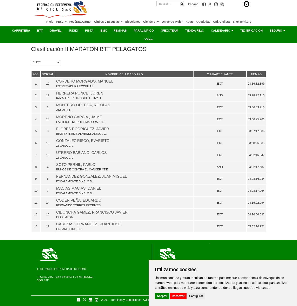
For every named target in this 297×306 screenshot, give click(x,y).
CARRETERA (21, 30)
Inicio (50, 21)
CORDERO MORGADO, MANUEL (84, 81)
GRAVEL (55, 30)
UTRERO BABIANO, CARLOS (81, 153)
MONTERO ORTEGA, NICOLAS (83, 105)
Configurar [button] (196, 296)
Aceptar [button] (162, 296)
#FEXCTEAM (169, 30)
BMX (103, 30)
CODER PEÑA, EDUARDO (78, 200)
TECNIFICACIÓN (251, 30)
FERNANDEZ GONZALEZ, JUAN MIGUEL (91, 176)
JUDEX (73, 30)
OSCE (148, 38)
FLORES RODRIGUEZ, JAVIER (82, 129)
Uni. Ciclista (221, 21)
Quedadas (203, 21)
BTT (40, 30)
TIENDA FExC (194, 30)
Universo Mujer (172, 21)
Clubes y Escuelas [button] (108, 21)
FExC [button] (61, 21)
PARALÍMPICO (144, 30)
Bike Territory (241, 21)
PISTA (89, 30)
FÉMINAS (120, 30)
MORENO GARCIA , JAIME (79, 117)
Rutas (189, 21)
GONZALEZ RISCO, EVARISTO (82, 141)
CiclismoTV (151, 21)
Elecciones (132, 21)
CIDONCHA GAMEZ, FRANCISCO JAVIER (92, 212)
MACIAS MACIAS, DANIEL (78, 188)
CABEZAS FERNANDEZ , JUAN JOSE (88, 224)
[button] (204, 4)
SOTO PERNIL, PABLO (75, 165)
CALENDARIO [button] (222, 30)
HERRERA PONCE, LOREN (79, 93)
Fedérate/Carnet (80, 21)
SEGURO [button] (277, 30)
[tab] (246, 4)
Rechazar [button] (178, 296)
